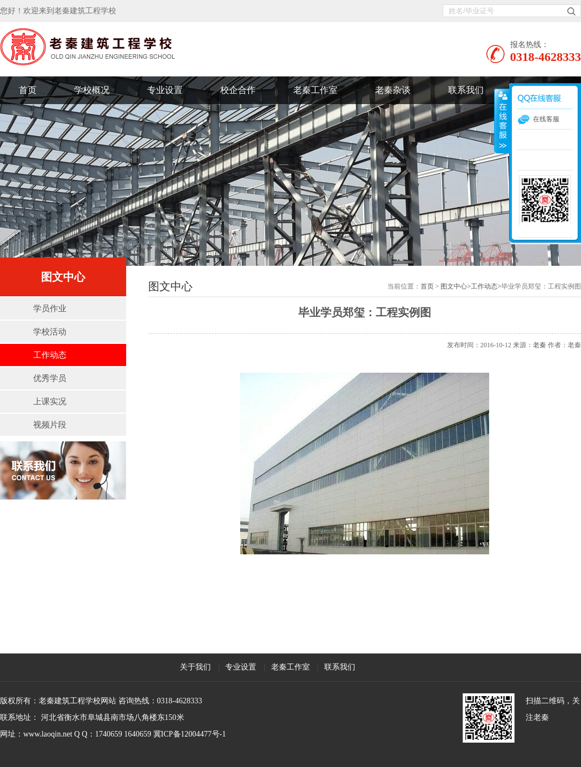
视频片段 (49, 424)
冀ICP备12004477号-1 (189, 734)
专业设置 (165, 90)
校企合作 (238, 90)
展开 (502, 121)
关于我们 (195, 667)
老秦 (539, 345)
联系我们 (466, 90)
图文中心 (453, 286)
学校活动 (49, 331)
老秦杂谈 (393, 90)
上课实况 (49, 401)
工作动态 (49, 355)
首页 (28, 90)
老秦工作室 (315, 90)
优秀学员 (49, 378)
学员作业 (49, 308)
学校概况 (92, 90)
